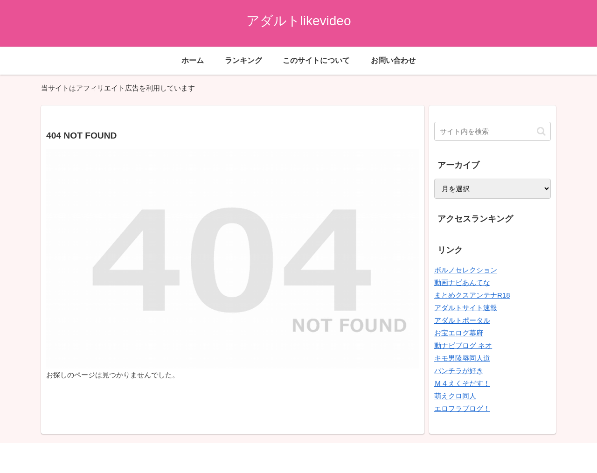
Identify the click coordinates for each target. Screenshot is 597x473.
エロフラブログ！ (462, 408)
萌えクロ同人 (455, 396)
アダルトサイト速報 (465, 308)
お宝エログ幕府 (458, 333)
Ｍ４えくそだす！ (462, 383)
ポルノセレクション (465, 270)
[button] (541, 131)
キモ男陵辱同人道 (462, 358)
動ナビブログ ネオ (463, 345)
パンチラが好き (458, 371)
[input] (492, 131)
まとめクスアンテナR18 (472, 295)
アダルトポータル (462, 320)
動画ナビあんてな (462, 282)
